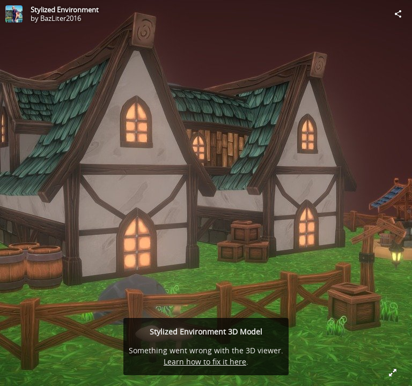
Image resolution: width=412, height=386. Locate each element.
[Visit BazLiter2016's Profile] (14, 14)
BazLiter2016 (60, 18)
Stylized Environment (65, 9)
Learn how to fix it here (205, 362)
